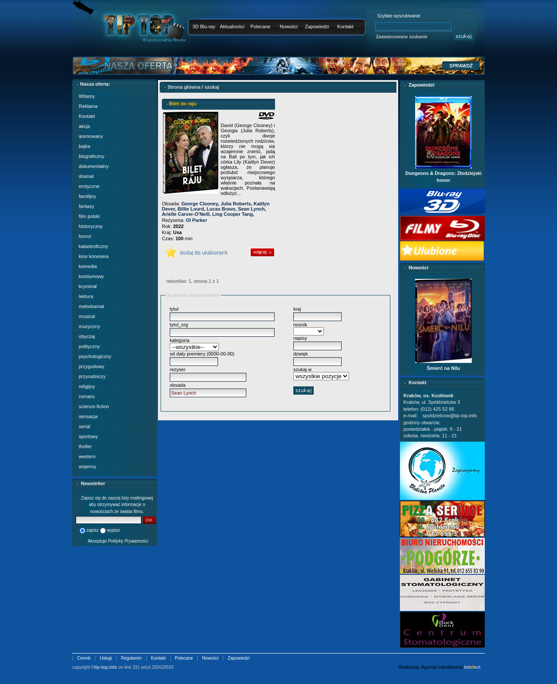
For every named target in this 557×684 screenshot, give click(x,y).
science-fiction (94, 406)
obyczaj (87, 336)
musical (87, 316)
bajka (84, 146)
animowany (91, 136)
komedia (88, 266)
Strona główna (184, 87)
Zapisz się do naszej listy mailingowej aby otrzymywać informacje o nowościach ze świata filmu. (117, 505)
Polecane (261, 26)
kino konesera (94, 256)
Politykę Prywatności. (128, 541)
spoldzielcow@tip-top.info (450, 415)
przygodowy (91, 366)
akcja (84, 126)
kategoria (179, 340)
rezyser (177, 369)
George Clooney (199, 203)
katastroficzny (93, 246)
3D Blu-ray (204, 26)
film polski (89, 216)
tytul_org (179, 324)
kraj (297, 309)
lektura (86, 296)
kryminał (88, 286)
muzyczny (89, 326)
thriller (85, 446)
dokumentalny (94, 166)
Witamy (87, 96)
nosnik (300, 324)
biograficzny (91, 156)
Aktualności (232, 26)
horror (85, 236)
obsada (177, 385)
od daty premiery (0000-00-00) (202, 353)
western (87, 456)
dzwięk (300, 353)
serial (84, 426)
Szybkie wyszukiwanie (398, 15)
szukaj (212, 87)
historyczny (91, 226)
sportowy (88, 436)
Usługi (106, 658)
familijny (87, 196)
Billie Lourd (191, 208)
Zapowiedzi (317, 26)
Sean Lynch (251, 208)
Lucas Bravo (221, 208)
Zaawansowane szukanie (401, 36)
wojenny (87, 466)
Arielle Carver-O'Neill (186, 214)
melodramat (91, 306)
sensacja (88, 416)
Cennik (84, 658)
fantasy (86, 206)
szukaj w (302, 369)
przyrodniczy (92, 376)
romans (87, 396)
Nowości (289, 26)
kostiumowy (91, 276)
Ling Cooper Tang (232, 214)
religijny (87, 386)
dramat (86, 176)
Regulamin (131, 658)
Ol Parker (196, 220)
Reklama (88, 106)
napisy (300, 338)
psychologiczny (95, 356)
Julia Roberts (236, 203)
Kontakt (345, 26)
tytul (174, 309)
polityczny (89, 346)
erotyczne (89, 186)
